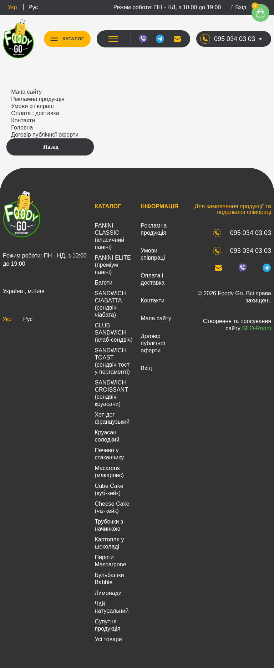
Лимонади (108, 593)
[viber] (142, 39)
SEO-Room (256, 328)
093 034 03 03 (250, 250)
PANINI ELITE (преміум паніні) (113, 265)
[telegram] (160, 39)
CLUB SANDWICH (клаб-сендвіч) (114, 332)
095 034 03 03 (234, 38)
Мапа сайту (26, 92)
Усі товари (108, 639)
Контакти (23, 120)
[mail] (177, 39)
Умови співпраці (32, 106)
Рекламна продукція (37, 99)
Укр (12, 7)
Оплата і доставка (35, 113)
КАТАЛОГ (73, 38)
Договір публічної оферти (44, 135)
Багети (104, 283)
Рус (33, 7)
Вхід (239, 7)
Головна (22, 127)
